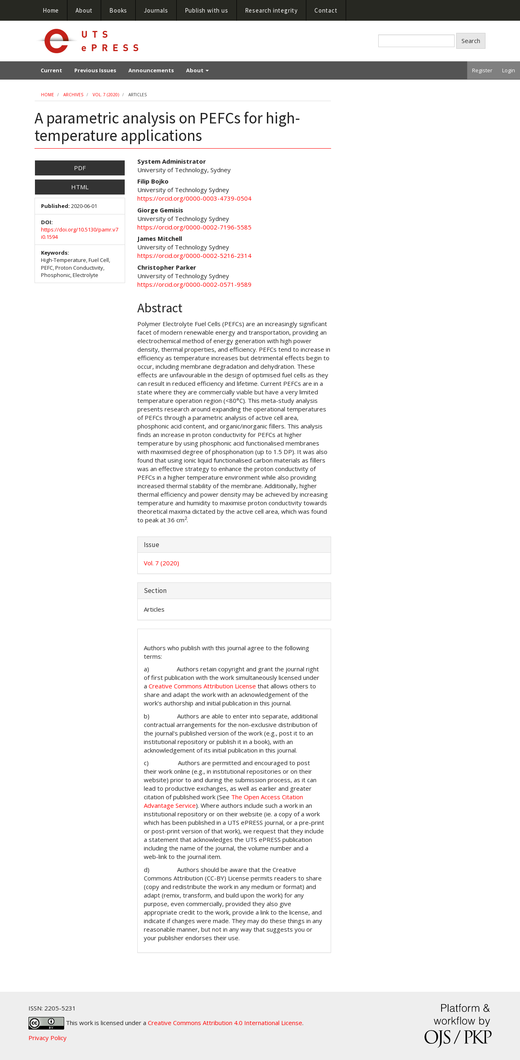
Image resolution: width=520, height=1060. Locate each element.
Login (508, 70)
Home (51, 10)
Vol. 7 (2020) (106, 94)
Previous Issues (95, 70)
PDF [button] (80, 168)
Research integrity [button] (271, 10)
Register (482, 70)
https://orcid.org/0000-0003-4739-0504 (194, 198)
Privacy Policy (47, 1038)
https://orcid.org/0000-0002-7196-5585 (194, 227)
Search (471, 41)
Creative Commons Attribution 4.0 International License (225, 1022)
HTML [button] (80, 187)
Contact (326, 10)
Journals (156, 10)
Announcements (151, 70)
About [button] (84, 10)
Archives (73, 94)
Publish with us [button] (206, 10)
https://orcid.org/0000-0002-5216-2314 (194, 255)
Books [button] (118, 10)
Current (51, 70)
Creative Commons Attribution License (202, 686)
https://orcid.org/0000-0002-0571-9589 (194, 284)
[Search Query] (416, 41)
